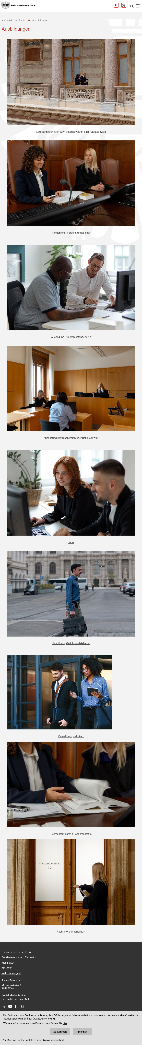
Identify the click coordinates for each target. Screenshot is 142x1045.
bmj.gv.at (7, 968)
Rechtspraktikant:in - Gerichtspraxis (71, 834)
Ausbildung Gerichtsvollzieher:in (71, 643)
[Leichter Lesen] (117, 6)
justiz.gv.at (8, 962)
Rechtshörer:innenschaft (71, 931)
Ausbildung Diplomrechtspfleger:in (71, 337)
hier (65, 1023)
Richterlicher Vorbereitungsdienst (71, 232)
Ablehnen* (83, 1031)
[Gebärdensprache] (125, 6)
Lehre (71, 542)
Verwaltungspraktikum (71, 736)
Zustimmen (60, 1031)
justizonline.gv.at (11, 973)
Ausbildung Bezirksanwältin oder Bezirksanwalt (71, 438)
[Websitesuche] (132, 6)
